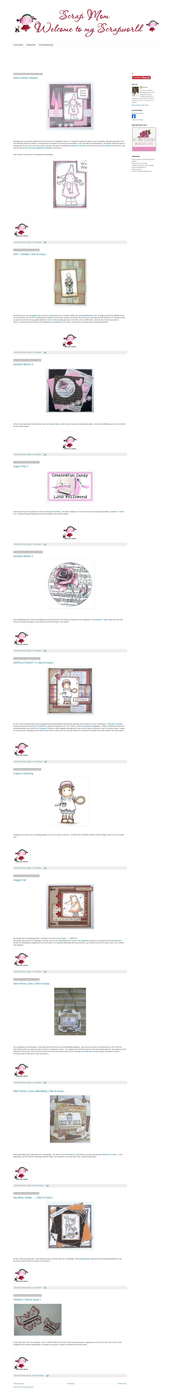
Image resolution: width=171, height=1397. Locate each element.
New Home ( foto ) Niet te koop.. (32, 983)
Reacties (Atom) (28, 1387)
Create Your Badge (137, 119)
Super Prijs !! (20, 466)
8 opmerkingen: (37, 242)
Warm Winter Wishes (25, 77)
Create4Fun (107, 146)
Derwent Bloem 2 (23, 364)
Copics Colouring (23, 773)
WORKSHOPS (31, 45)
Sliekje (50, 317)
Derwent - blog (101, 620)
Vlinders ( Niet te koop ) (27, 1299)
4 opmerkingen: (37, 454)
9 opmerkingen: (37, 971)
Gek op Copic (48, 730)
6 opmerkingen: (37, 352)
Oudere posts (122, 1383)
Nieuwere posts (19, 1383)
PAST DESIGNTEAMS (46, 45)
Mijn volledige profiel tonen (140, 105)
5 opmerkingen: (37, 1287)
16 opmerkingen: (38, 761)
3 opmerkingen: (37, 650)
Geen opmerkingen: (38, 1185)
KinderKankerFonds (89, 315)
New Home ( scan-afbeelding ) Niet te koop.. (39, 1091)
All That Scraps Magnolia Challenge (38, 148)
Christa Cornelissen (137, 113)
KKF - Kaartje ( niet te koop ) (29, 254)
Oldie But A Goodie (78, 146)
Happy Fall (19, 880)
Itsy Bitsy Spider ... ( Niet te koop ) (33, 1197)
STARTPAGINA (18, 45)
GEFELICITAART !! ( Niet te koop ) (33, 662)
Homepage (70, 1383)
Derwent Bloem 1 (23, 556)
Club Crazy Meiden (84, 726)
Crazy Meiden (63, 940)
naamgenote (33, 315)
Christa (144, 87)
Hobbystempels (84, 1259)
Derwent (52, 424)
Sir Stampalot (42, 728)
